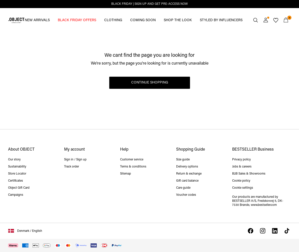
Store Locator (17, 173)
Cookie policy (241, 180)
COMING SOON (143, 20)
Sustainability (17, 166)
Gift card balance (187, 180)
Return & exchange (189, 173)
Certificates (15, 180)
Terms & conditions (133, 166)
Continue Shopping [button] (149, 83)
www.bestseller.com (264, 205)
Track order (71, 166)
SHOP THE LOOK (178, 20)
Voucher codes (186, 195)
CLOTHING (113, 20)
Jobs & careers (242, 166)
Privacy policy (241, 159)
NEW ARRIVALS (37, 20)
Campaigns (15, 195)
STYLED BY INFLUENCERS (221, 20)
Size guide (183, 159)
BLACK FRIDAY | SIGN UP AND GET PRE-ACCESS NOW (149, 4)
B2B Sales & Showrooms (248, 173)
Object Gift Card (19, 187)
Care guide (183, 187)
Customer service (131, 159)
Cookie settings (242, 187)
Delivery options (187, 166)
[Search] (256, 20)
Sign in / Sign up (75, 159)
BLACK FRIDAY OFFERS (77, 20)
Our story (14, 159)
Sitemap (125, 173)
